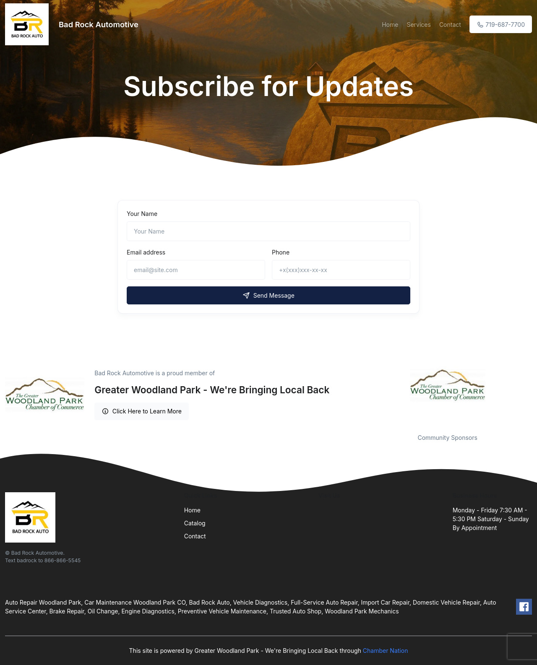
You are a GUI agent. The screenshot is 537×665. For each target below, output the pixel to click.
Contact (450, 24)
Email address (146, 252)
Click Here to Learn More (142, 411)
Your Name (142, 213)
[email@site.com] (196, 270)
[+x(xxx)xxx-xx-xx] (341, 270)
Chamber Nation (385, 650)
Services (418, 24)
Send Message (268, 295)
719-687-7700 (501, 24)
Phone (280, 252)
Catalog (195, 523)
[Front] (28, 24)
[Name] (268, 231)
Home (390, 24)
